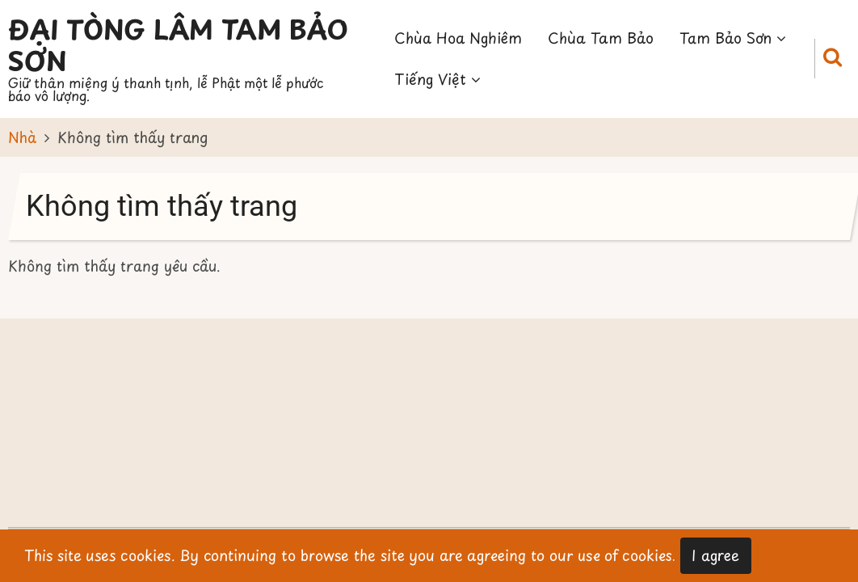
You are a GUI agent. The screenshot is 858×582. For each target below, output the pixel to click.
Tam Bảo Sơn (732, 37)
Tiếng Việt (437, 79)
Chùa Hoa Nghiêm (458, 37)
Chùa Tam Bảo (601, 37)
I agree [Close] (715, 555)
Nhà (22, 137)
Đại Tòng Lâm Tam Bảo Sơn (178, 44)
